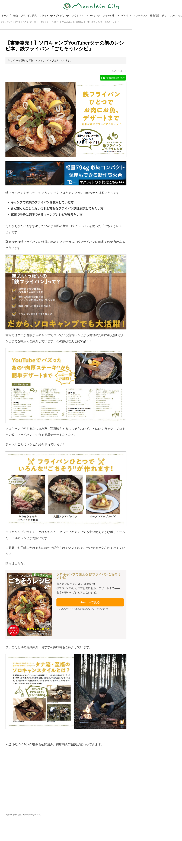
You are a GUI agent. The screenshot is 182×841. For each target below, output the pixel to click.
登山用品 (154, 15)
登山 (15, 15)
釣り (164, 15)
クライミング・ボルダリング (54, 15)
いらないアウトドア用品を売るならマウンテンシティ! (82, 609)
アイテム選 (108, 15)
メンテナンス (140, 15)
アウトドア (78, 15)
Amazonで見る (90, 602)
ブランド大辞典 (29, 15)
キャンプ (6, 15)
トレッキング (93, 15)
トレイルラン (124, 15)
